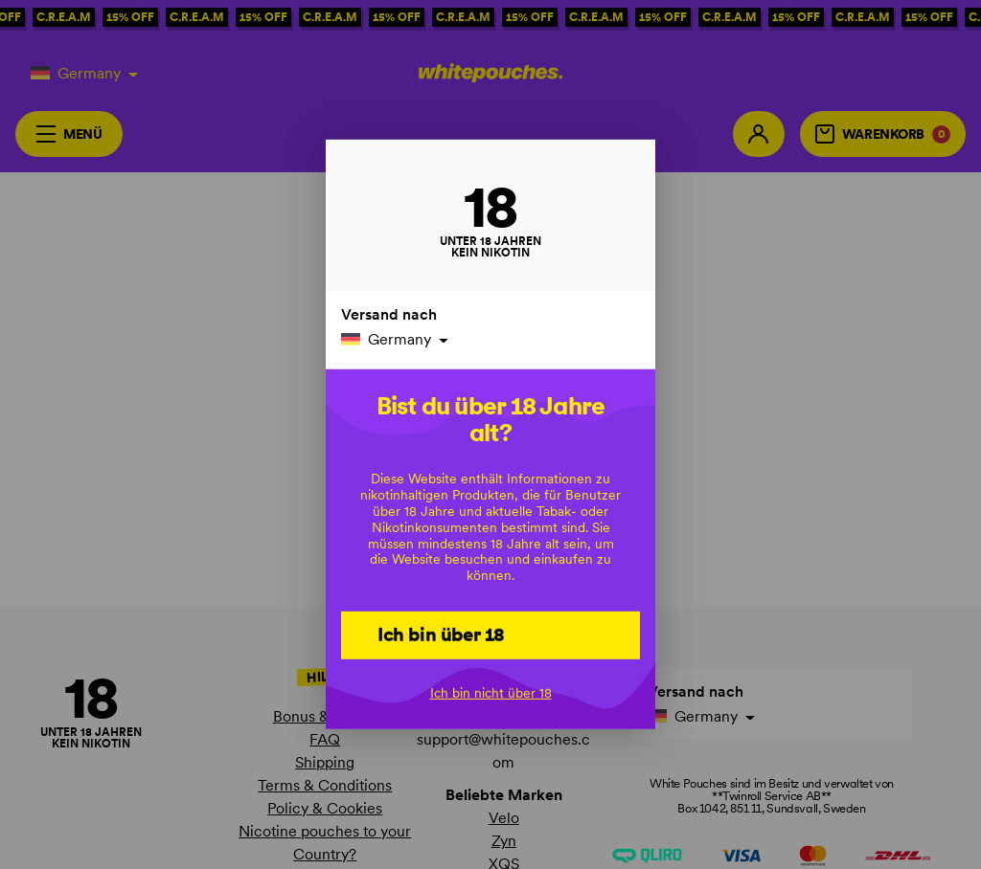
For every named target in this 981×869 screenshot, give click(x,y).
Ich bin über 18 (440, 634)
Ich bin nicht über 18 (491, 692)
